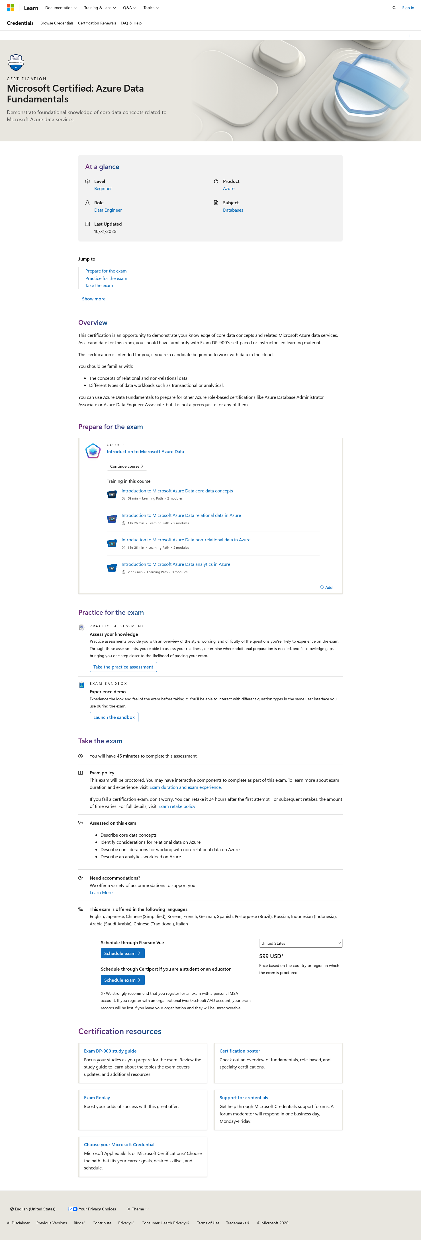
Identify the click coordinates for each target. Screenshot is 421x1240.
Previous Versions (51, 1222)
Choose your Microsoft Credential (119, 1144)
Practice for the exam (106, 278)
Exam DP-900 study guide (110, 1051)
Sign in (408, 7)
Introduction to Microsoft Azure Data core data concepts (177, 491)
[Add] (326, 587)
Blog (77, 1222)
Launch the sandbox (114, 717)
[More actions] (409, 35)
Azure (228, 188)
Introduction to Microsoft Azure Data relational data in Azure (181, 515)
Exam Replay (97, 1097)
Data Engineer (108, 210)
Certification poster (240, 1051)
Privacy (124, 1222)
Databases (233, 210)
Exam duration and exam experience (185, 787)
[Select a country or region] (301, 943)
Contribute (102, 1222)
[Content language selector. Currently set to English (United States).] (33, 1209)
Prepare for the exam (106, 271)
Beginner (103, 188)
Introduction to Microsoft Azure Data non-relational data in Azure (186, 539)
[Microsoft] (10, 7)
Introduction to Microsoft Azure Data (145, 451)
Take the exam (99, 285)
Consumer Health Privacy (164, 1222)
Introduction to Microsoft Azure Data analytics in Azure (176, 564)
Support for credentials (244, 1097)
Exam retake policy (176, 806)
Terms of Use (208, 1222)
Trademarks (236, 1222)
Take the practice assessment (123, 667)
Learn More (101, 892)
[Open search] (394, 8)
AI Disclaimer (18, 1222)
